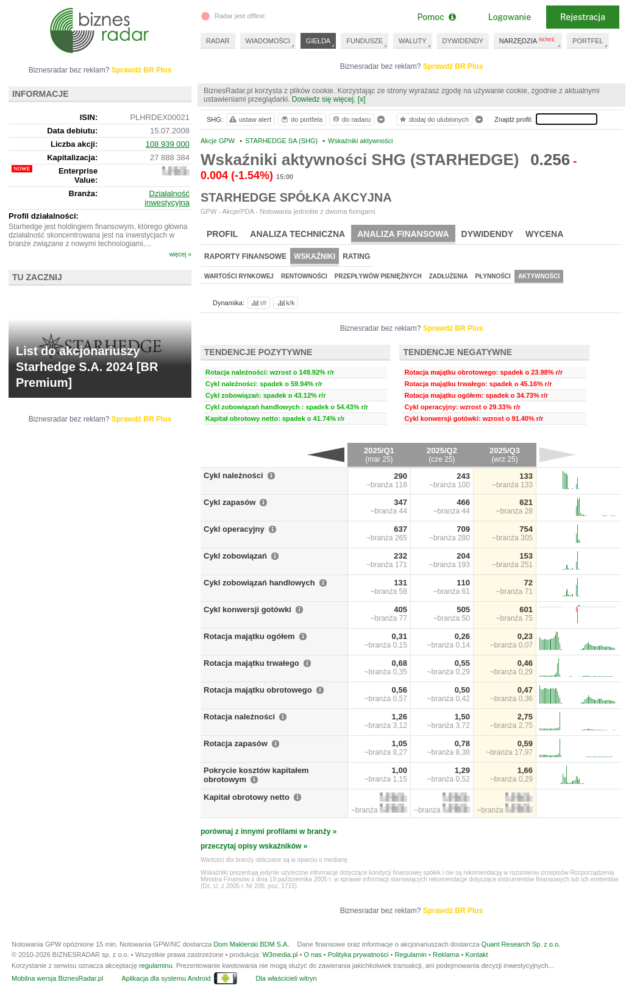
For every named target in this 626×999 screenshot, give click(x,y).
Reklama (446, 954)
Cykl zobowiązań (235, 555)
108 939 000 (168, 144)
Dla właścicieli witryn (285, 978)
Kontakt (476, 954)
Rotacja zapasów (236, 743)
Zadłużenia (448, 276)
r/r (257, 303)
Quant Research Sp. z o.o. (521, 944)
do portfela (301, 119)
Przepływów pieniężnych (378, 276)
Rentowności (304, 276)
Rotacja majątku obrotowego (258, 689)
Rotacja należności (239, 716)
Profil (222, 234)
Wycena (544, 234)
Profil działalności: (44, 216)
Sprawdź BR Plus (453, 66)
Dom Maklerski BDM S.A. (251, 944)
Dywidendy (487, 234)
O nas (312, 954)
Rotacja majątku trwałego (251, 663)
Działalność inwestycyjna (167, 198)
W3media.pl (279, 954)
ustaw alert (249, 119)
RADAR (218, 40)
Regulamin (410, 954)
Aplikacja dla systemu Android (165, 978)
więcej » (180, 254)
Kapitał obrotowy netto (247, 797)
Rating (356, 256)
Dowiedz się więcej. (324, 99)
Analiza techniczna (297, 234)
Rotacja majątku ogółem (249, 636)
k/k (285, 303)
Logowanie (509, 17)
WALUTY (412, 40)
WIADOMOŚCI (268, 40)
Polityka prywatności (358, 954)
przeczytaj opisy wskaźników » (254, 846)
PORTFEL (587, 40)
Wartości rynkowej (239, 276)
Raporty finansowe (245, 256)
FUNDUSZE (364, 40)
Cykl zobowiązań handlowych (259, 582)
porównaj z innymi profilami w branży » (268, 831)
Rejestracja (582, 17)
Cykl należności (233, 475)
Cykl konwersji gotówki (247, 609)
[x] (362, 99)
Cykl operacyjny (234, 529)
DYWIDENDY (463, 40)
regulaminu (155, 965)
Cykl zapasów (229, 502)
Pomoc (436, 17)
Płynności (493, 276)
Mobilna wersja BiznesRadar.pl (57, 978)
